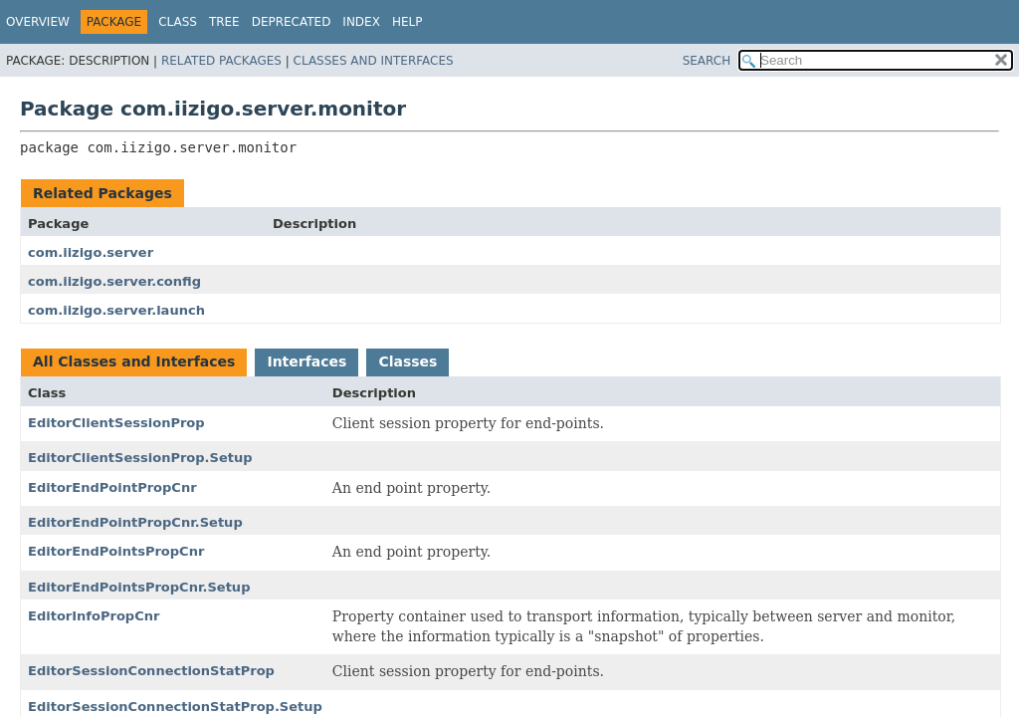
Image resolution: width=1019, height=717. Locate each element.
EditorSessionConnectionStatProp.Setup (175, 706)
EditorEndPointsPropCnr (116, 551)
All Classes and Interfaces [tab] (134, 361)
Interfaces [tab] (306, 361)
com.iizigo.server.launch (116, 310)
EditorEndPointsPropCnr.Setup (139, 587)
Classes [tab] (407, 361)
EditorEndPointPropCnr (112, 487)
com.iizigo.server (90, 252)
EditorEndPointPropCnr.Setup (135, 522)
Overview (38, 22)
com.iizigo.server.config (114, 281)
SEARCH (707, 61)
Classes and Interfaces (374, 61)
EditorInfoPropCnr (93, 615)
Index (361, 22)
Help (407, 22)
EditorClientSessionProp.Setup (140, 457)
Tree (224, 22)
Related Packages (221, 61)
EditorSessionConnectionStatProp (151, 670)
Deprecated (291, 22)
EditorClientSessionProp (116, 422)
